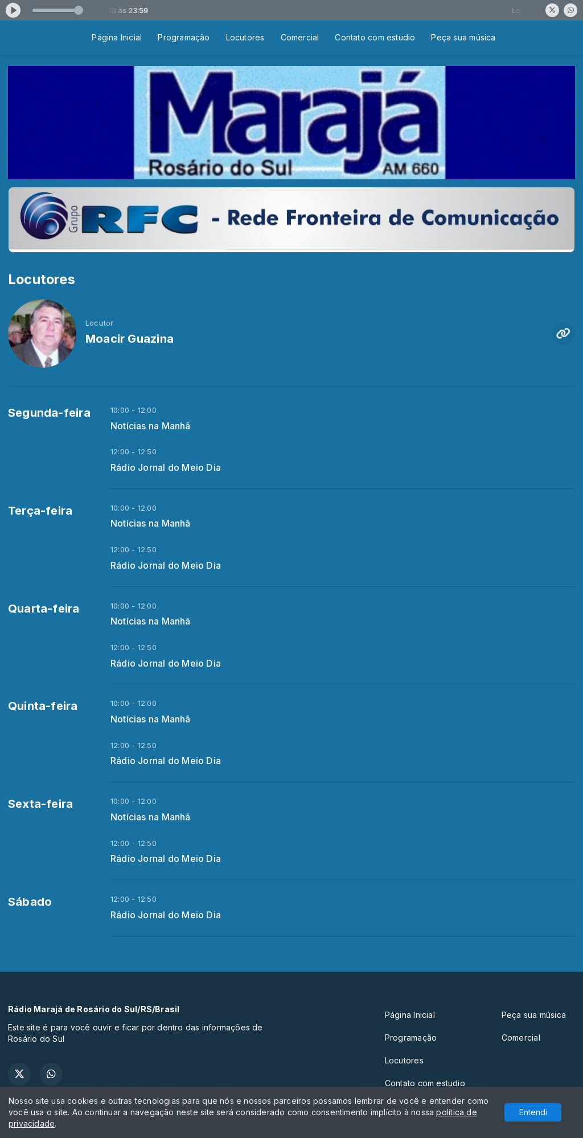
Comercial (300, 37)
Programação (184, 37)
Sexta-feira (40, 804)
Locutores (245, 37)
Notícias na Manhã (150, 426)
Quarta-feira (44, 608)
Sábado (30, 902)
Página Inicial (117, 37)
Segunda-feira (49, 413)
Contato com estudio (375, 37)
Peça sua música (463, 37)
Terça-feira (40, 510)
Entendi (533, 1112)
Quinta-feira (43, 706)
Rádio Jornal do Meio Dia (165, 467)
